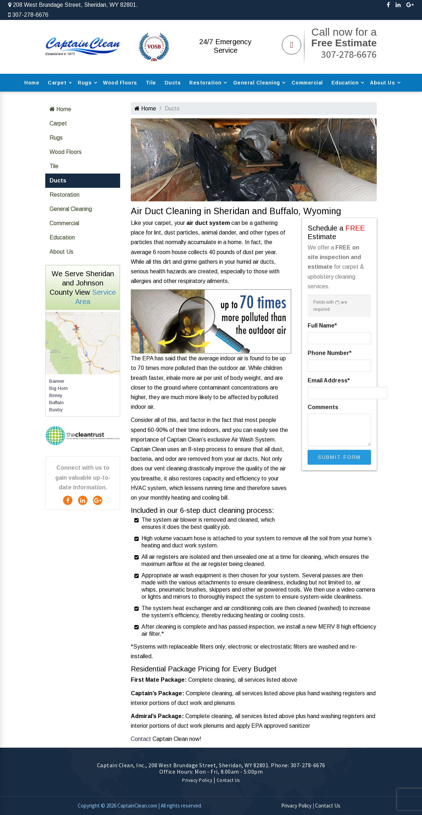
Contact (141, 739)
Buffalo (56, 402)
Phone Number (329, 353)
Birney (55, 395)
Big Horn (58, 388)
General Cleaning (256, 83)
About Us (382, 83)
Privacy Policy (197, 780)
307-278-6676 (28, 15)
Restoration (205, 83)
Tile (151, 83)
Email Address (329, 380)
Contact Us (228, 780)
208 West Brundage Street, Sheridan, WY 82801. (73, 5)
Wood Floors (120, 83)
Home (31, 83)
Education (345, 83)
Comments (323, 407)
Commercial (307, 83)
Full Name (322, 326)
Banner (56, 381)
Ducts (173, 83)
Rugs (85, 83)
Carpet (57, 83)
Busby (56, 409)
